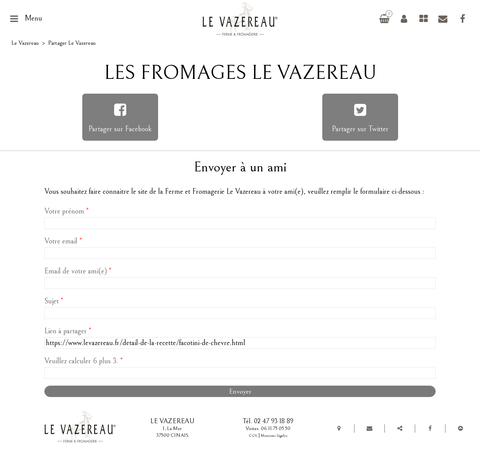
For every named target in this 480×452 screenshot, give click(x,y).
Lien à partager (67, 331)
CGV (253, 435)
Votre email (63, 241)
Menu (33, 18)
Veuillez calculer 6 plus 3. (83, 361)
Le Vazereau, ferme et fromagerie (243, 18)
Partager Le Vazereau (400, 428)
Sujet (53, 301)
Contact (443, 18)
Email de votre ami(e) (77, 271)
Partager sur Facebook (120, 129)
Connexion (403, 18)
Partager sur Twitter (360, 129)
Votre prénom (66, 211)
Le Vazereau (25, 42)
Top (461, 428)
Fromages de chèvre (423, 18)
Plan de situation (339, 428)
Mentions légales (274, 435)
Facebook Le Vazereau (462, 18)
